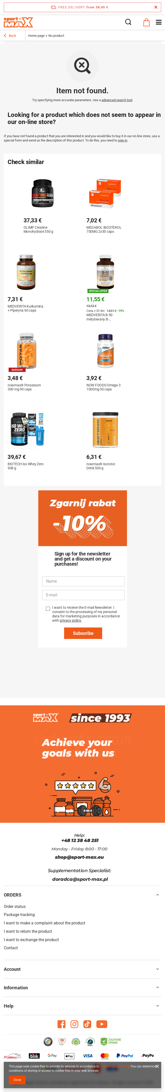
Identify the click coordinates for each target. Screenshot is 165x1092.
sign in (122, 140)
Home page (36, 36)
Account (12, 969)
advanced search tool (117, 100)
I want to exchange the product (31, 939)
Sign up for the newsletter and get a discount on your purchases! (83, 558)
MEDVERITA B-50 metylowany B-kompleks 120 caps (100, 317)
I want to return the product (28, 931)
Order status (15, 906)
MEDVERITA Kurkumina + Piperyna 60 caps (25, 308)
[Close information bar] (155, 7)
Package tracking (19, 914)
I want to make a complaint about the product (44, 923)
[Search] (128, 22)
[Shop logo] (18, 22)
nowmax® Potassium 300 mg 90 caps (24, 387)
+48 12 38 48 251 (80, 840)
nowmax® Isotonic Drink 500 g (100, 466)
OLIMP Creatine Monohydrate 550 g (38, 229)
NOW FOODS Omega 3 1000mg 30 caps (103, 387)
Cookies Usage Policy (114, 1066)
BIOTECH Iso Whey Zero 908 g (26, 466)
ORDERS (12, 895)
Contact (11, 947)
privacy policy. (71, 620)
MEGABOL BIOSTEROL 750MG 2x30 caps (103, 229)
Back (10, 36)
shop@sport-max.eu (79, 857)
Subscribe (83, 633)
